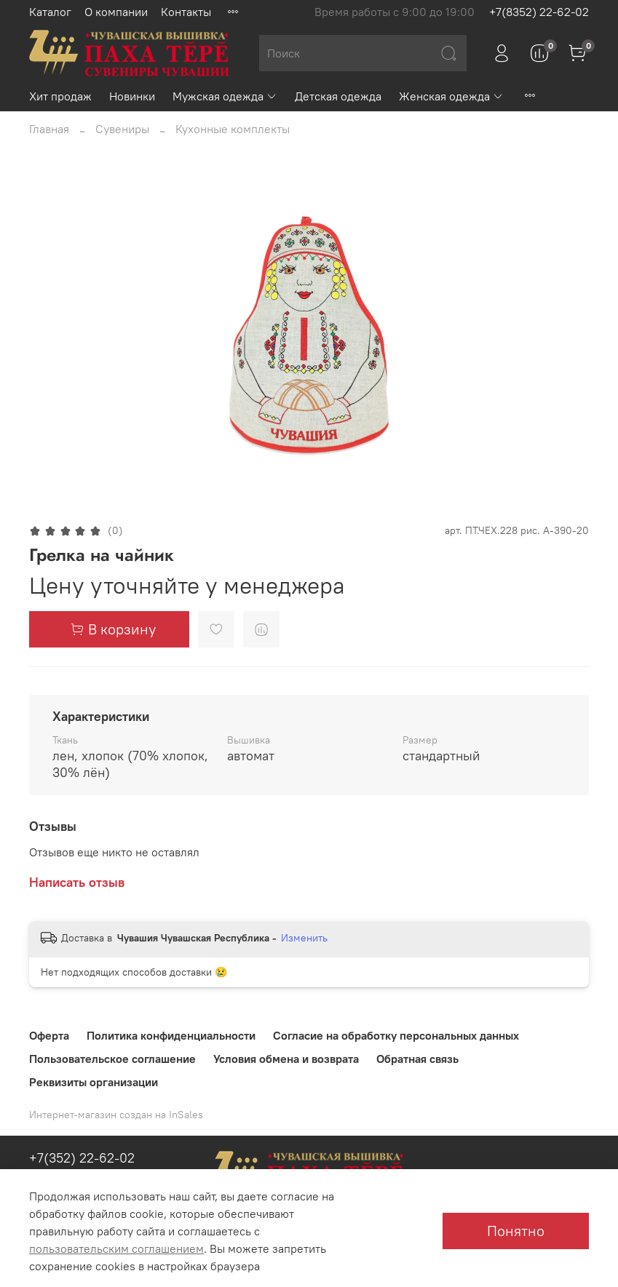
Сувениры (122, 128)
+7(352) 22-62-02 (82, 1157)
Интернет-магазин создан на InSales (116, 1114)
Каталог (50, 11)
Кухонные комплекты (232, 128)
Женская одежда (451, 96)
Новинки (132, 96)
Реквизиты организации (93, 1082)
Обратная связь (417, 1058)
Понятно (515, 1231)
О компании (116, 11)
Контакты (186, 11)
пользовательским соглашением (116, 1248)
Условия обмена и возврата (286, 1058)
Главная (49, 128)
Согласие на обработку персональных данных (396, 1035)
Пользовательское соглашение (112, 1058)
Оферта (49, 1035)
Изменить (304, 937)
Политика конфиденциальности (171, 1035)
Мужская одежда (225, 96)
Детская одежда (338, 96)
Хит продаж (60, 96)
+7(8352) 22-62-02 (539, 11)
